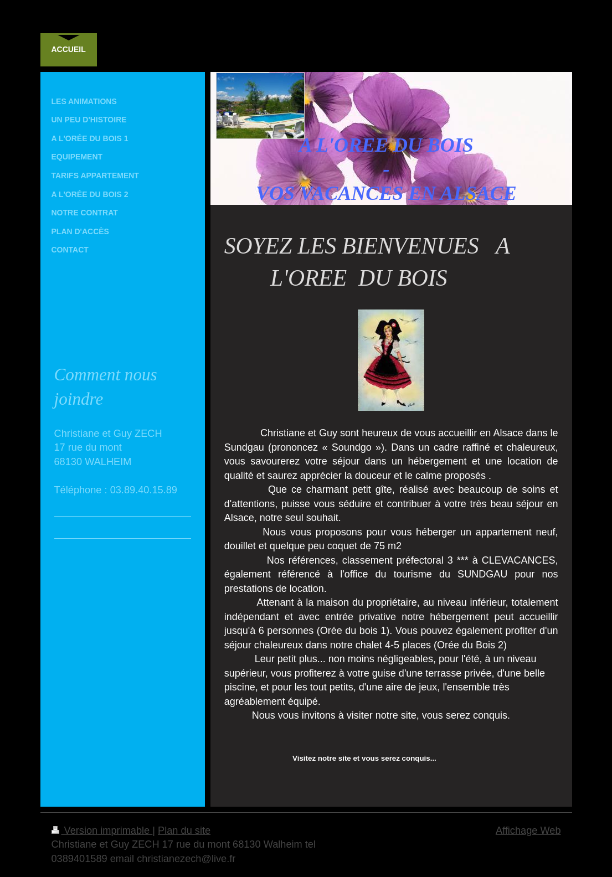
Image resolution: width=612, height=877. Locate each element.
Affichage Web (528, 830)
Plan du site (184, 830)
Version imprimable (102, 830)
